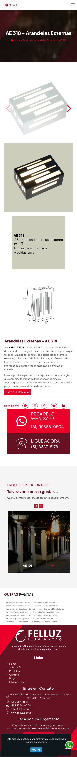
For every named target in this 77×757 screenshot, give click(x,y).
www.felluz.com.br (21, 712)
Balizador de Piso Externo (42, 618)
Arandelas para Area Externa (46, 615)
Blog (12, 678)
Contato (14, 674)
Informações (16, 682)
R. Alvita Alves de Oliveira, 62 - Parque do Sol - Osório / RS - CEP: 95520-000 (40, 696)
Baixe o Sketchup (17, 391)
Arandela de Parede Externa (18, 606)
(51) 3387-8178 (19, 701)
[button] (73, 5)
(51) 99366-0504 (21, 705)
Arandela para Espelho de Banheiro (21, 609)
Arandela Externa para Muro (45, 606)
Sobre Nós (15, 667)
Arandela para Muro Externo (51, 609)
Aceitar (36, 749)
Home (12, 663)
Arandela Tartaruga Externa (18, 612)
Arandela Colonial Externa (44, 602)
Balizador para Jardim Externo (44, 622)
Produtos (14, 671)
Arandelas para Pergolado (17, 618)
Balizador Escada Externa (17, 622)
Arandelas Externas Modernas (46, 612)
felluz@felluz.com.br (22, 709)
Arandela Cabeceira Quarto (18, 602)
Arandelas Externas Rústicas (18, 615)
